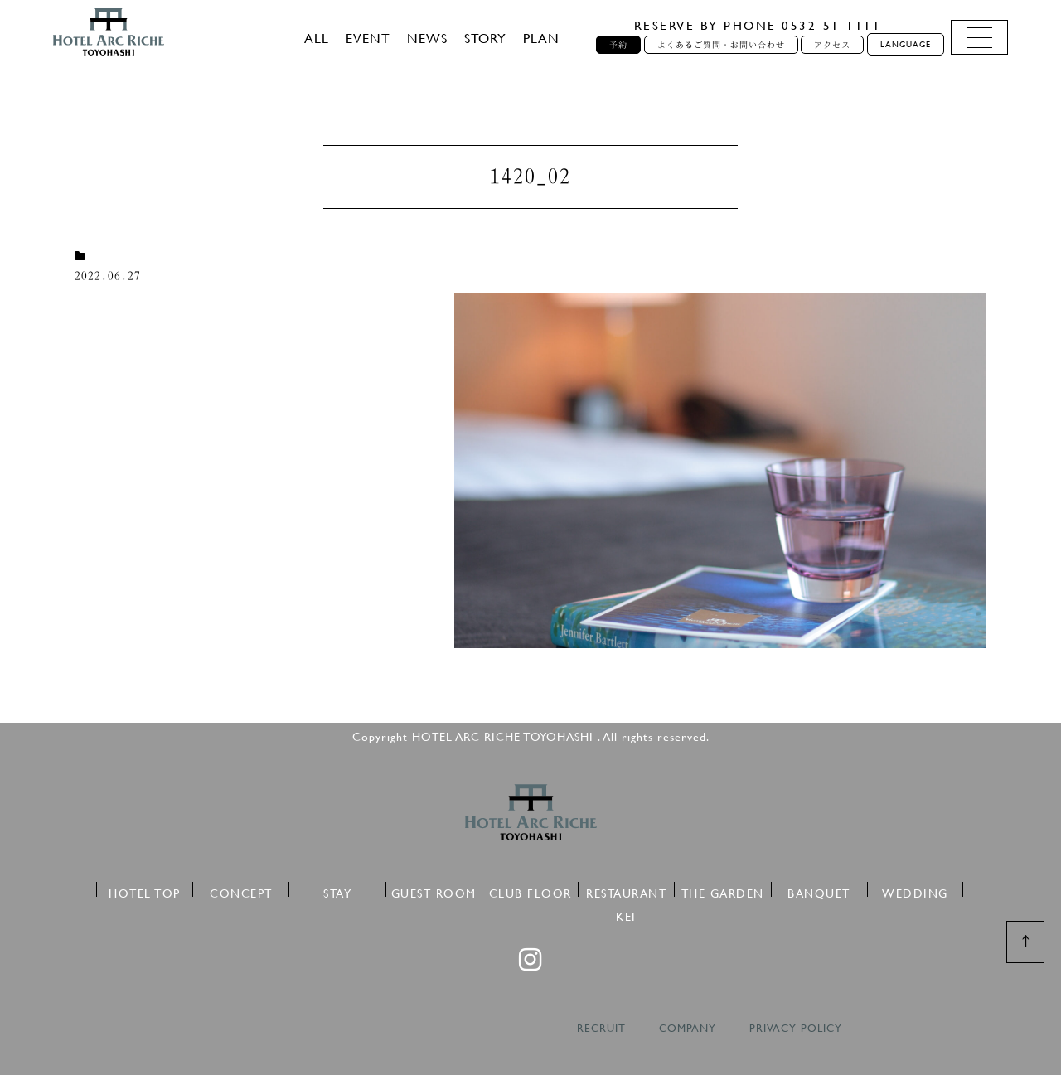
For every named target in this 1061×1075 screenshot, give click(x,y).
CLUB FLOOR (530, 890)
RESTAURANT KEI (626, 890)
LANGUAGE (905, 44)
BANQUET (818, 890)
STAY (337, 890)
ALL (316, 37)
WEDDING (915, 890)
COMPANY (687, 1028)
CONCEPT (241, 890)
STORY (485, 37)
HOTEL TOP (145, 890)
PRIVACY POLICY (795, 1028)
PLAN (541, 37)
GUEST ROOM (434, 890)
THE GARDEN (722, 890)
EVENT (368, 37)
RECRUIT (601, 1028)
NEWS (427, 37)
